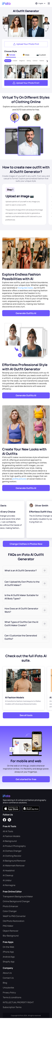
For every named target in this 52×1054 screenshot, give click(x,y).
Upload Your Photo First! (27, 82)
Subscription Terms (12, 1007)
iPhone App (8, 951)
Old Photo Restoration (13, 921)
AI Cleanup (8, 875)
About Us (7, 972)
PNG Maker (8, 925)
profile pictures (19, 478)
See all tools (26, 715)
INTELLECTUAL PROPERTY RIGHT (18, 1002)
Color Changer (10, 911)
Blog (5, 982)
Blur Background (10, 935)
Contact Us (8, 977)
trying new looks (25, 287)
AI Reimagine (9, 885)
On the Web (8, 947)
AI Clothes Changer (12, 850)
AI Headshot (9, 870)
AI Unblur (7, 880)
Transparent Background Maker (18, 896)
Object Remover (10, 930)
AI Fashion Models (11, 836)
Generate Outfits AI (26, 313)
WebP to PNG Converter (14, 916)
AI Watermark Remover (14, 865)
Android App (9, 956)
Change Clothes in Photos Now (26, 543)
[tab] (26, 570)
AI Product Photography (14, 846)
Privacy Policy (9, 992)
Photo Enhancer (10, 906)
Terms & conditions (12, 997)
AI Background (10, 841)
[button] (26, 570)
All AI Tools (8, 831)
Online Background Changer (16, 901)
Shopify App (8, 961)
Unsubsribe (8, 987)
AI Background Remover (14, 860)
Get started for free (26, 779)
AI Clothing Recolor (12, 855)
